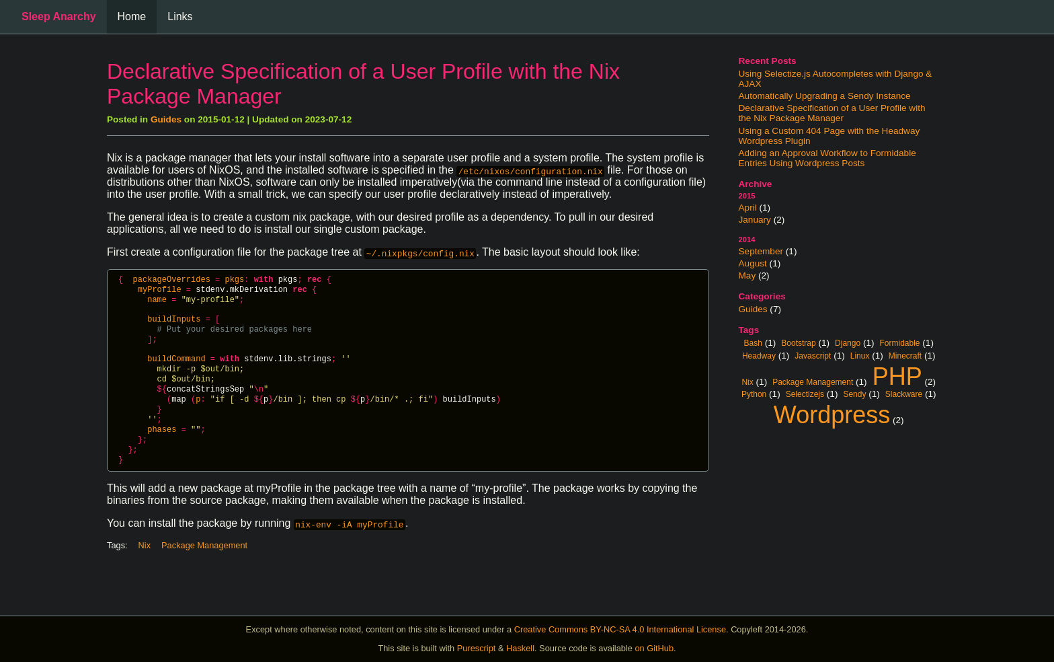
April (748, 208)
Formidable (900, 342)
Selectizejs (805, 394)
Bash (753, 342)
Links (179, 16)
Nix (747, 381)
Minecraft (905, 355)
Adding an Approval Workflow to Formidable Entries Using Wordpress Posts (827, 158)
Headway (759, 355)
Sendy (854, 394)
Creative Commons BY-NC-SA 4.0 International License (620, 629)
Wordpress (832, 413)
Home (132, 16)
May (747, 275)
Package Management (812, 381)
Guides (753, 309)
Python (753, 394)
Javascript (813, 355)
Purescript (476, 648)
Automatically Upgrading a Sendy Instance (825, 96)
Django (847, 342)
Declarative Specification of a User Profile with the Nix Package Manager (832, 113)
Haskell (520, 648)
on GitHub (654, 648)
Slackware (903, 394)
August (753, 263)
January (755, 220)
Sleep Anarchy (59, 16)
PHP (897, 375)
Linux (860, 355)
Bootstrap (798, 342)
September (761, 251)
